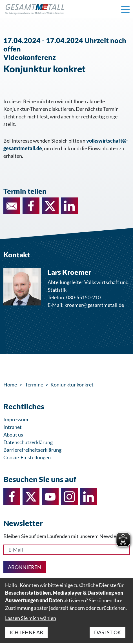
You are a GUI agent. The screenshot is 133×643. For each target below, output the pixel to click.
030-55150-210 (83, 297)
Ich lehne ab (26, 632)
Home (10, 384)
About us (13, 434)
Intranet (12, 427)
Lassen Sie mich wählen (30, 618)
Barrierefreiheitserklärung (32, 450)
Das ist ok (107, 632)
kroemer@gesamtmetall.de (94, 305)
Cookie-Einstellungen (27, 457)
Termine (34, 384)
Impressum (15, 419)
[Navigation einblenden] (125, 9)
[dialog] (66, 610)
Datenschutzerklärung (28, 442)
